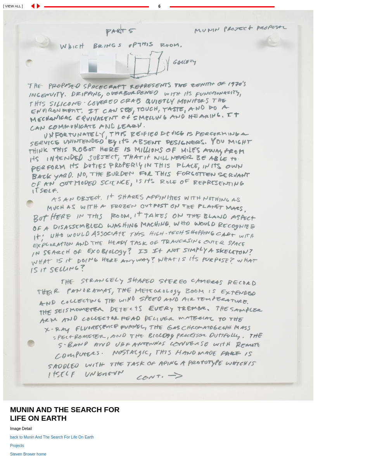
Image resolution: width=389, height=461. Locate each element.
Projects (17, 446)
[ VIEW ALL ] (13, 6)
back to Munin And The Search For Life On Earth (52, 437)
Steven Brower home (28, 454)
